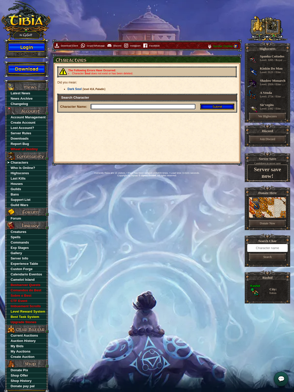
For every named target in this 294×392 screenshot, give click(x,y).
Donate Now (267, 223)
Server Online (223, 46)
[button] (236, 47)
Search (267, 257)
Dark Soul (74, 89)
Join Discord (267, 139)
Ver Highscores (267, 116)
